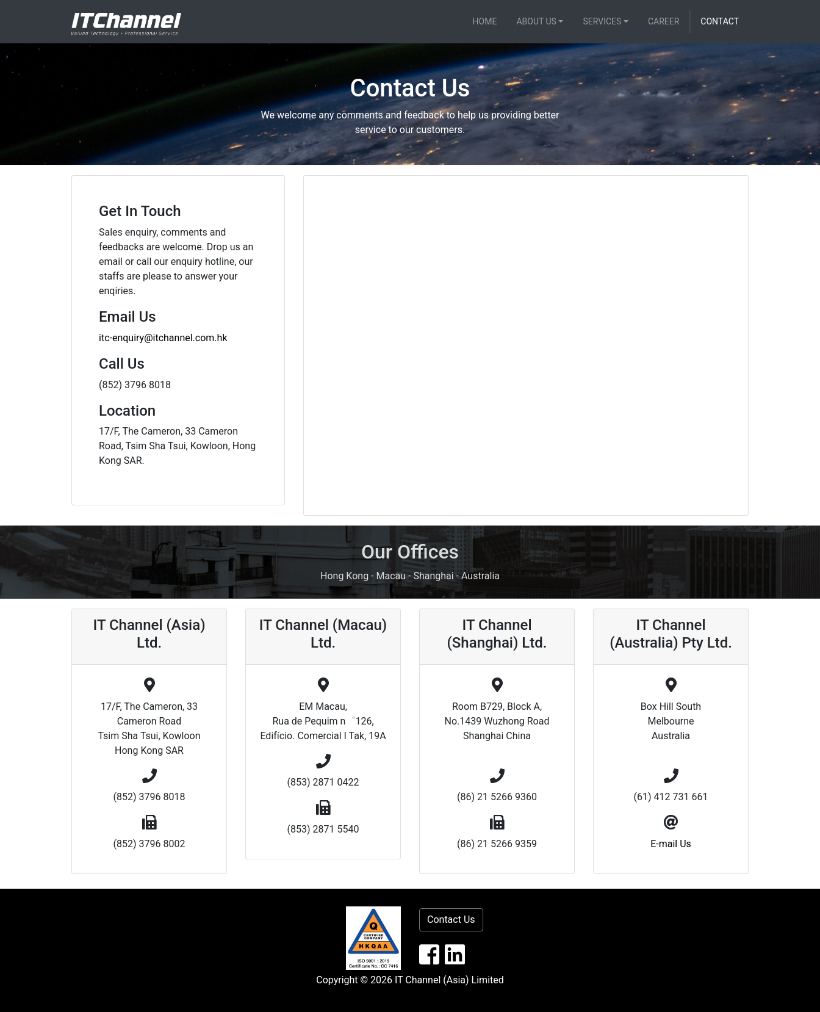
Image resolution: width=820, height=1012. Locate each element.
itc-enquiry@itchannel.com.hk (163, 338)
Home (485, 21)
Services (602, 21)
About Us (536, 21)
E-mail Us (670, 844)
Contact (719, 21)
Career (663, 21)
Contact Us (451, 919)
